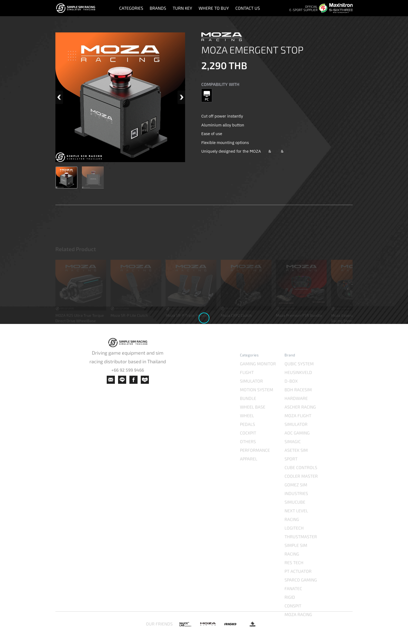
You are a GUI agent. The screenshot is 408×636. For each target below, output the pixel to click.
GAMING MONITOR (258, 373)
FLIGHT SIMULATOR (251, 386)
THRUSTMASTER (301, 545)
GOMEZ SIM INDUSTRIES (296, 498)
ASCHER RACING (300, 416)
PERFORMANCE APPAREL (255, 464)
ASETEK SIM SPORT (296, 464)
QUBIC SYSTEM (299, 373)
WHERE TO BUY (214, 8)
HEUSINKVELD (298, 381)
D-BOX (291, 390)
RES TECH (294, 571)
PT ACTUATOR (298, 580)
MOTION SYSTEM (256, 398)
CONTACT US (247, 8)
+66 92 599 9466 (127, 376)
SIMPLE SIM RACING (296, 559)
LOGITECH (294, 537)
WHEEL (247, 424)
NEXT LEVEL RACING (296, 524)
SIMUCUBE (295, 511)
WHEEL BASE (252, 416)
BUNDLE (248, 407)
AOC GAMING (297, 442)
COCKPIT (248, 442)
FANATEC (293, 597)
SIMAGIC (293, 450)
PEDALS (247, 433)
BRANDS (158, 8)
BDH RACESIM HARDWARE (298, 403)
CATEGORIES (131, 8)
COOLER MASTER (301, 485)
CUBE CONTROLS (301, 476)
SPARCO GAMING (301, 589)
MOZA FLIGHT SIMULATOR (298, 429)
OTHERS (248, 450)
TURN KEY (182, 8)
